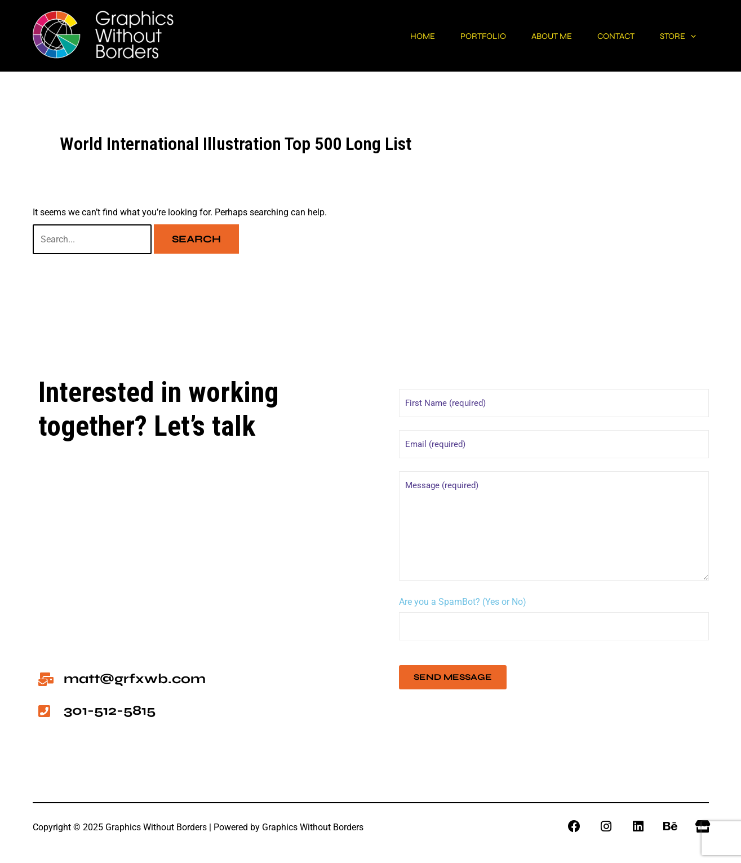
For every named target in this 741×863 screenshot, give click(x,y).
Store (674, 36)
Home (384, 36)
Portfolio (454, 36)
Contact (603, 36)
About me (531, 36)
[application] (686, 36)
